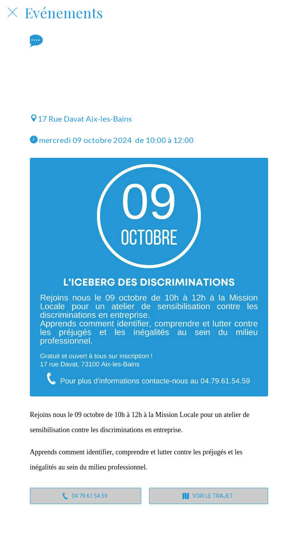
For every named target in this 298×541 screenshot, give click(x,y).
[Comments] (34, 40)
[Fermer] (12, 12)
